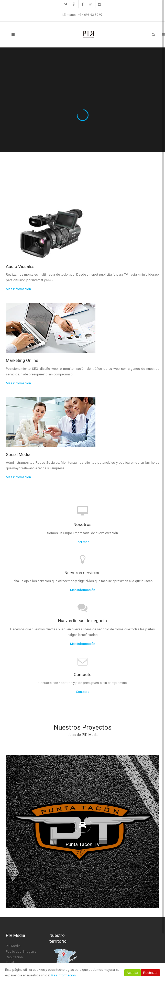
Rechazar (150, 973)
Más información (18, 289)
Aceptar (132, 973)
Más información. (63, 975)
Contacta (82, 692)
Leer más (82, 542)
